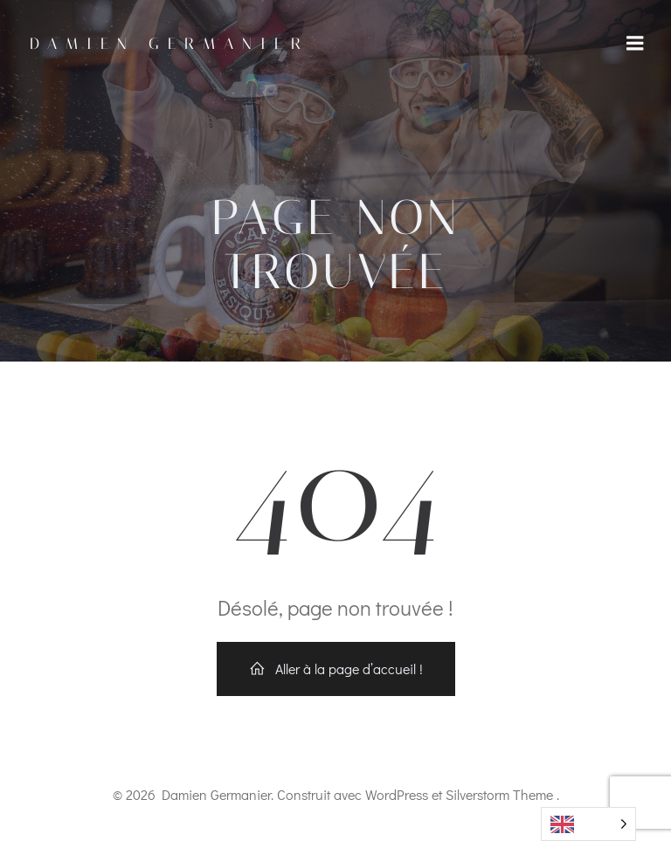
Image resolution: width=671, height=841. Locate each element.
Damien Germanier (169, 43)
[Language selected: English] (588, 824)
